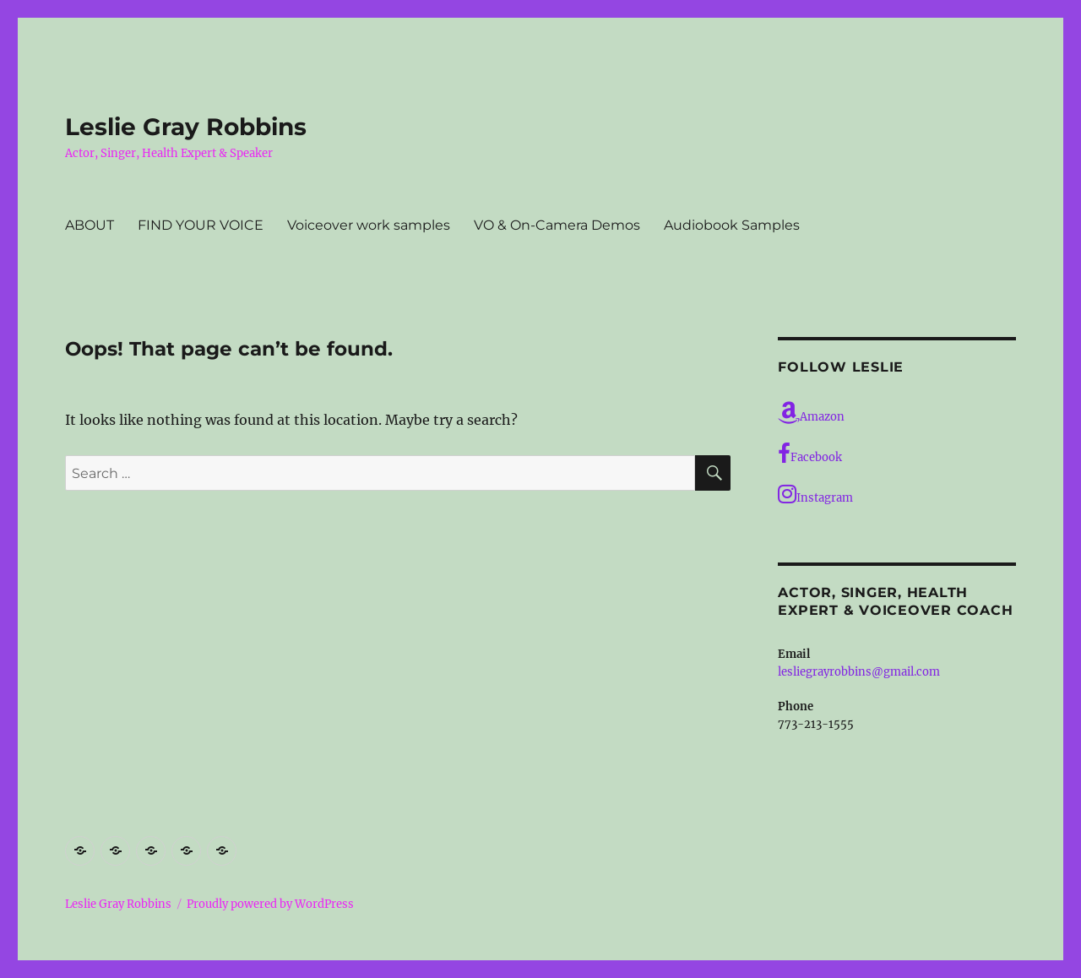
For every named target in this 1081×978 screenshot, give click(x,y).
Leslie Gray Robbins (186, 126)
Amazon (811, 413)
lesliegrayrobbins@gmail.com (859, 672)
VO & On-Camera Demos (557, 225)
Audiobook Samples (732, 225)
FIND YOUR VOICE (200, 225)
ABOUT (89, 225)
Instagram (815, 494)
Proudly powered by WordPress (270, 904)
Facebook (810, 454)
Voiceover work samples (368, 225)
